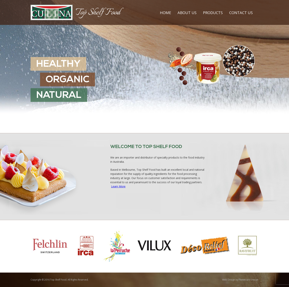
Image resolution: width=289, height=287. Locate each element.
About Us (187, 12)
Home (165, 12)
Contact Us (241, 12)
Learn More (118, 186)
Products (213, 12)
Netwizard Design (248, 279)
